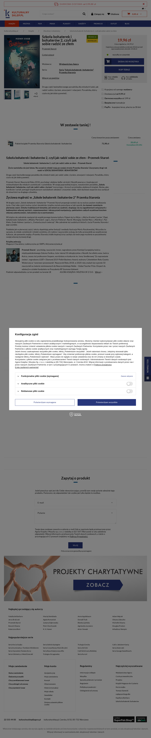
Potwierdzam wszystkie (106, 402)
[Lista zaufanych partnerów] (26, 367)
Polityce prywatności (103, 365)
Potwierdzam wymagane (45, 402)
